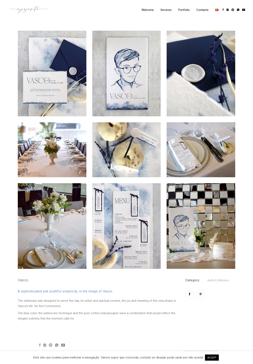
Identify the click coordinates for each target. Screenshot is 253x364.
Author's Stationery (218, 280)
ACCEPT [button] (211, 357)
